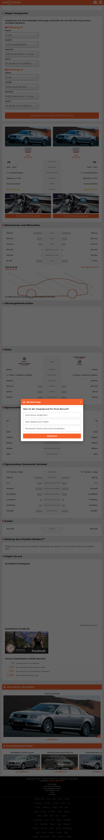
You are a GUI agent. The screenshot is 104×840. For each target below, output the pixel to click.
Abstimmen (52, 436)
